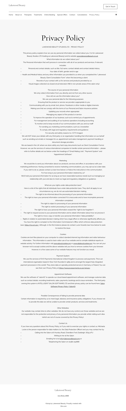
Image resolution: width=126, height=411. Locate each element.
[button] (110, 6)
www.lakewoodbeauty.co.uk (87, 56)
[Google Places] (116, 15)
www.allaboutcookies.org (82, 243)
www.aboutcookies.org (62, 243)
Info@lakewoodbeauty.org (70, 339)
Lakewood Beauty (17, 5)
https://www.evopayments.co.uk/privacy (74, 268)
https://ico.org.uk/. (32, 225)
